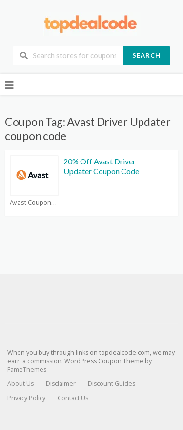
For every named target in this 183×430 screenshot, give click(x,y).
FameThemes (26, 369)
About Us (20, 383)
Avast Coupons (34, 202)
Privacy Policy (26, 398)
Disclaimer (61, 383)
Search (146, 55)
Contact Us (73, 398)
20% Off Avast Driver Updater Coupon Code (101, 166)
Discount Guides (111, 383)
